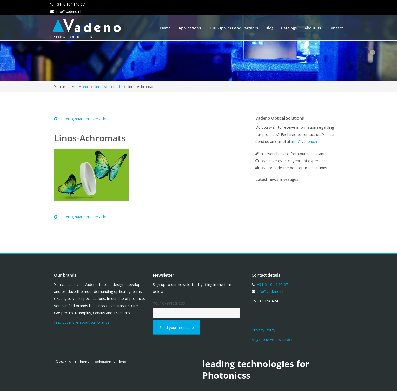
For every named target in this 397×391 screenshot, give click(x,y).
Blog (269, 27)
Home (165, 27)
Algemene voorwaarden (272, 339)
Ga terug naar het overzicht (80, 118)
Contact (335, 27)
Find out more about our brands (82, 322)
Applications (189, 27)
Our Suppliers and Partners (233, 27)
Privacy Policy (263, 329)
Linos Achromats (107, 86)
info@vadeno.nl (68, 11)
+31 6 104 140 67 (70, 4)
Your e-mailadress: (169, 303)
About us (312, 27)
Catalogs (289, 27)
